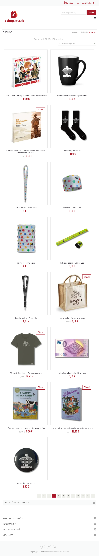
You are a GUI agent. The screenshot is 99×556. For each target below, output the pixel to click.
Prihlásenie (70, 3)
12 (88, 495)
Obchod (83, 32)
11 (83, 495)
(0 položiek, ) (87, 3)
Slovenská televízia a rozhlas (57, 551)
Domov (75, 32)
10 (78, 495)
